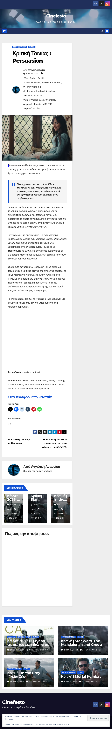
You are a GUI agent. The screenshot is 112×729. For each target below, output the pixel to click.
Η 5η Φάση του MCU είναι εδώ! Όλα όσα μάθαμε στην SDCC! (54, 443)
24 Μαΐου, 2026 (17, 650)
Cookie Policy (63, 724)
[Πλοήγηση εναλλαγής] (53, 31)
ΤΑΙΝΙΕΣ (32, 47)
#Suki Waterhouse (33, 100)
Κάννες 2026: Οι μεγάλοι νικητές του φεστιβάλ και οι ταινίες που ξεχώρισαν (27, 644)
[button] (102, 31)
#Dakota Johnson (51, 82)
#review (50, 91)
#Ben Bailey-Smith (33, 78)
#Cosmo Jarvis (31, 82)
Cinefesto (56, 16)
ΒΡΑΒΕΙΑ (21, 637)
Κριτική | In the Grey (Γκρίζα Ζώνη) (23, 675)
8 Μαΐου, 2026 (71, 682)
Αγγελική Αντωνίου (36, 70)
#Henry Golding (32, 87)
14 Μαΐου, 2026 (17, 682)
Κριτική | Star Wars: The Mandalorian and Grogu (81, 643)
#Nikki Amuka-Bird (34, 91)
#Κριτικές (50, 100)
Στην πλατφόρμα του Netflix (30, 397)
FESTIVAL (11, 637)
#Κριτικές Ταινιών (32, 104)
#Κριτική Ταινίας (31, 108)
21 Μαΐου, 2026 (71, 650)
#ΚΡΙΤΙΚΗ (48, 104)
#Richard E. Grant (33, 95)
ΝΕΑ (28, 637)
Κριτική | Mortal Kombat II (82, 677)
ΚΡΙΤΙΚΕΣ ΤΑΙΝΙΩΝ (19, 47)
